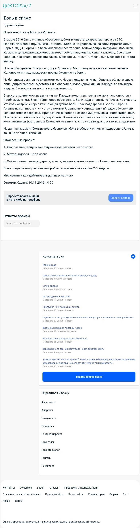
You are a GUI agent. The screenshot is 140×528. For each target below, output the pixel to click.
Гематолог (48, 442)
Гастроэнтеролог (52, 434)
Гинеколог (48, 465)
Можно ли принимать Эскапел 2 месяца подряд (69, 275)
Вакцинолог (49, 418)
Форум (114, 494)
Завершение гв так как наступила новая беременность (73, 348)
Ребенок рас (49, 265)
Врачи (40, 487)
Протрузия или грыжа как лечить (60, 307)
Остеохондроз (50, 286)
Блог (126, 494)
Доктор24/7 (17, 6)
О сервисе (26, 487)
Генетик (46, 457)
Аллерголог (49, 402)
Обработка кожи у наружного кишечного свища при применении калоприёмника (87, 317)
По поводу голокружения (56, 296)
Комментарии (96, 494)
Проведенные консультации (81, 487)
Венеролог (48, 426)
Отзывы (54, 487)
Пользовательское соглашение (21, 494)
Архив (6, 500)
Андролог (47, 410)
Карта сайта (75, 494)
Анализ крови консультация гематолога (64, 338)
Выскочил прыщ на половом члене (62, 328)
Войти (18, 500)
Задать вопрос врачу (89, 376)
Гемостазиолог (51, 449)
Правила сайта (54, 494)
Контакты (9, 487)
